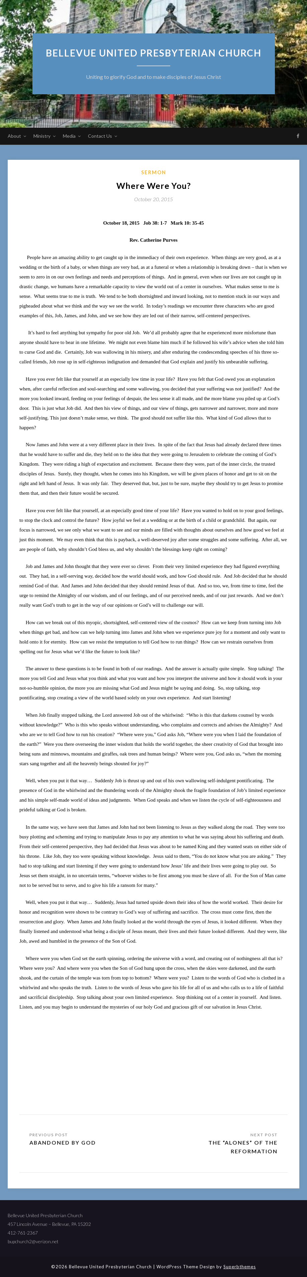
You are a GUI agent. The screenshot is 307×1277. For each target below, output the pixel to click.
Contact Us (100, 136)
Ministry (41, 136)
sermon (153, 172)
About (14, 136)
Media (69, 136)
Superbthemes (239, 1266)
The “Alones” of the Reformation (243, 1146)
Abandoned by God (63, 1142)
